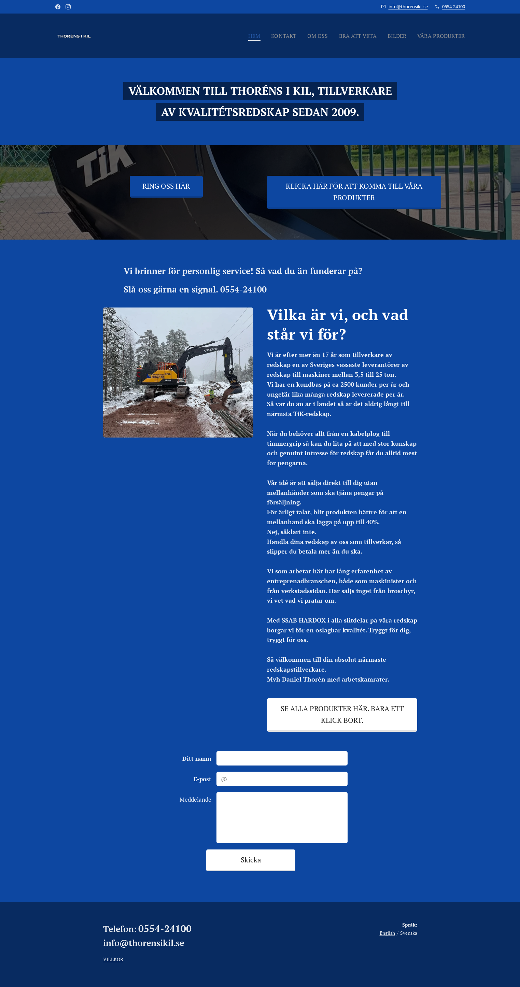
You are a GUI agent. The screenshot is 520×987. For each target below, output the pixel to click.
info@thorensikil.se (408, 6)
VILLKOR (113, 959)
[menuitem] (245, 35)
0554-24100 (453, 6)
